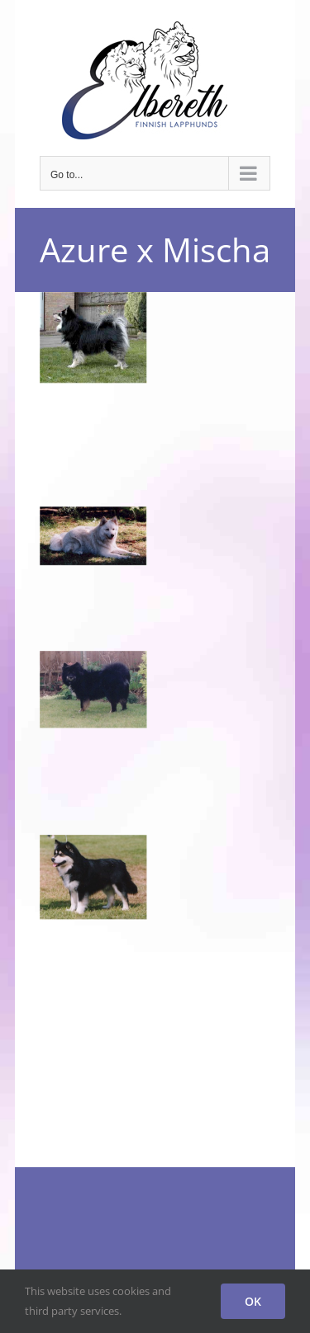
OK (253, 1301)
